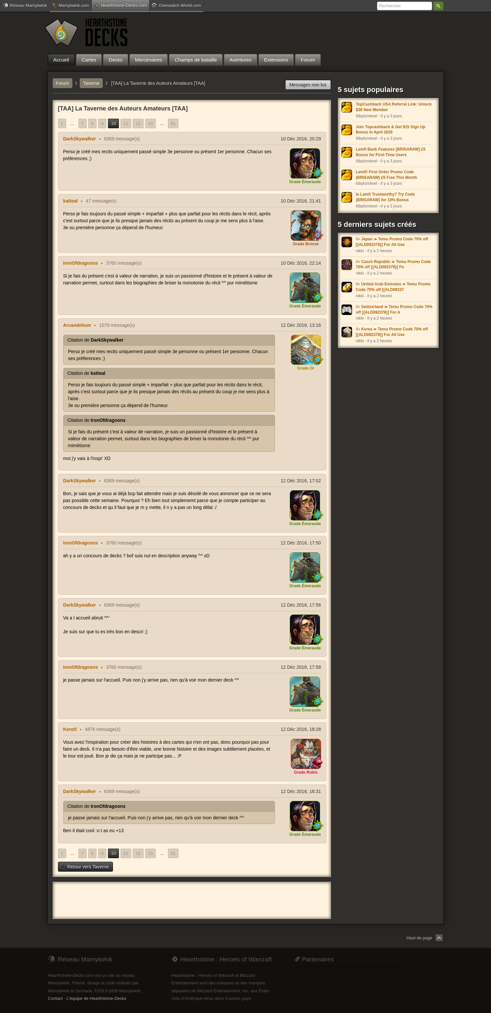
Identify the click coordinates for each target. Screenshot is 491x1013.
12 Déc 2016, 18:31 (301, 791)
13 (150, 123)
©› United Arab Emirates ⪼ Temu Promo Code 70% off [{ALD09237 (393, 287)
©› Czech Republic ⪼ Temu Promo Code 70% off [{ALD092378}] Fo (393, 264)
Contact (55, 998)
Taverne (91, 83)
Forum (62, 83)
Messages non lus (308, 84)
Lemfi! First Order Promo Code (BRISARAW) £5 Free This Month (386, 175)
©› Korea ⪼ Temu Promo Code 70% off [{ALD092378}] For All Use (392, 332)
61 (173, 123)
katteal (70, 201)
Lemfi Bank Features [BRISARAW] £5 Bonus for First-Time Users (390, 152)
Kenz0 (70, 729)
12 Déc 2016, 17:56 (301, 605)
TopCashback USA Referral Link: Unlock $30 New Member (394, 107)
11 (125, 123)
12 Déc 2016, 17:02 (301, 480)
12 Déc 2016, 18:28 (301, 729)
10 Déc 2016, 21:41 (301, 201)
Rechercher (438, 6)
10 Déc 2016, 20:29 (301, 138)
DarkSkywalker (79, 138)
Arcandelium (77, 325)
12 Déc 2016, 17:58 (301, 667)
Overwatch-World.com (176, 5)
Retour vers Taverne (85, 866)
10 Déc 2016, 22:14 (301, 263)
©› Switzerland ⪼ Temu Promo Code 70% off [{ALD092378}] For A (394, 309)
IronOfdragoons (80, 263)
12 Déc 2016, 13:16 (301, 325)
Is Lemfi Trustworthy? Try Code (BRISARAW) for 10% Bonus (385, 197)
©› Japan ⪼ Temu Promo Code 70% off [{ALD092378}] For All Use (392, 242)
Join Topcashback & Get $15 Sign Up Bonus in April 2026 (390, 130)
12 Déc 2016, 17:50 (301, 542)
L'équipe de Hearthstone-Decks (96, 998)
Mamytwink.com (70, 5)
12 (138, 123)
